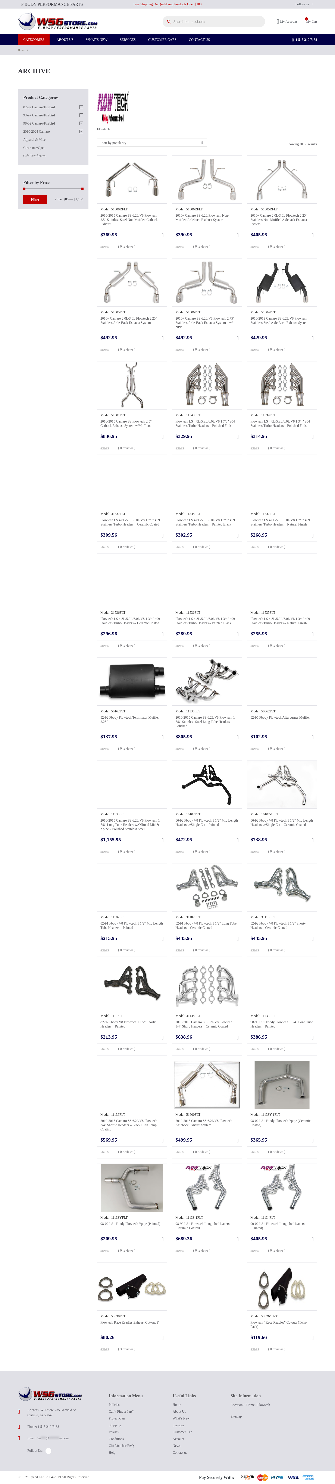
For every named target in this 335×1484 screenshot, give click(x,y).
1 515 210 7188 (304, 43)
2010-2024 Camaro (36, 131)
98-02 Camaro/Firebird (39, 123)
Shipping (115, 1425)
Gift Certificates (34, 156)
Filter (35, 200)
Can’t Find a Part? (121, 1411)
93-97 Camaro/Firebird (39, 115)
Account (178, 1439)
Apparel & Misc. (34, 139)
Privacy (114, 1432)
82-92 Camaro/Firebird (39, 107)
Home (21, 50)
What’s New (181, 1418)
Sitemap (236, 1416)
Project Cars (117, 1418)
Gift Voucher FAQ (121, 1445)
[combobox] (152, 142)
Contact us (180, 1452)
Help (112, 1452)
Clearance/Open (34, 148)
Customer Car (182, 1432)
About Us (179, 1411)
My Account (287, 23)
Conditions (116, 1439)
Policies (114, 1404)
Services (178, 1425)
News (176, 1445)
